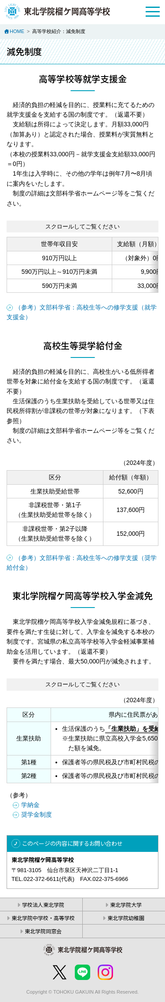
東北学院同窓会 (43, 931)
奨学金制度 (36, 814)
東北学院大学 (126, 904)
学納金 (30, 804)
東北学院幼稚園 (125, 917)
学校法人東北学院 (43, 904)
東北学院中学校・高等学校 (43, 917)
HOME (17, 31)
